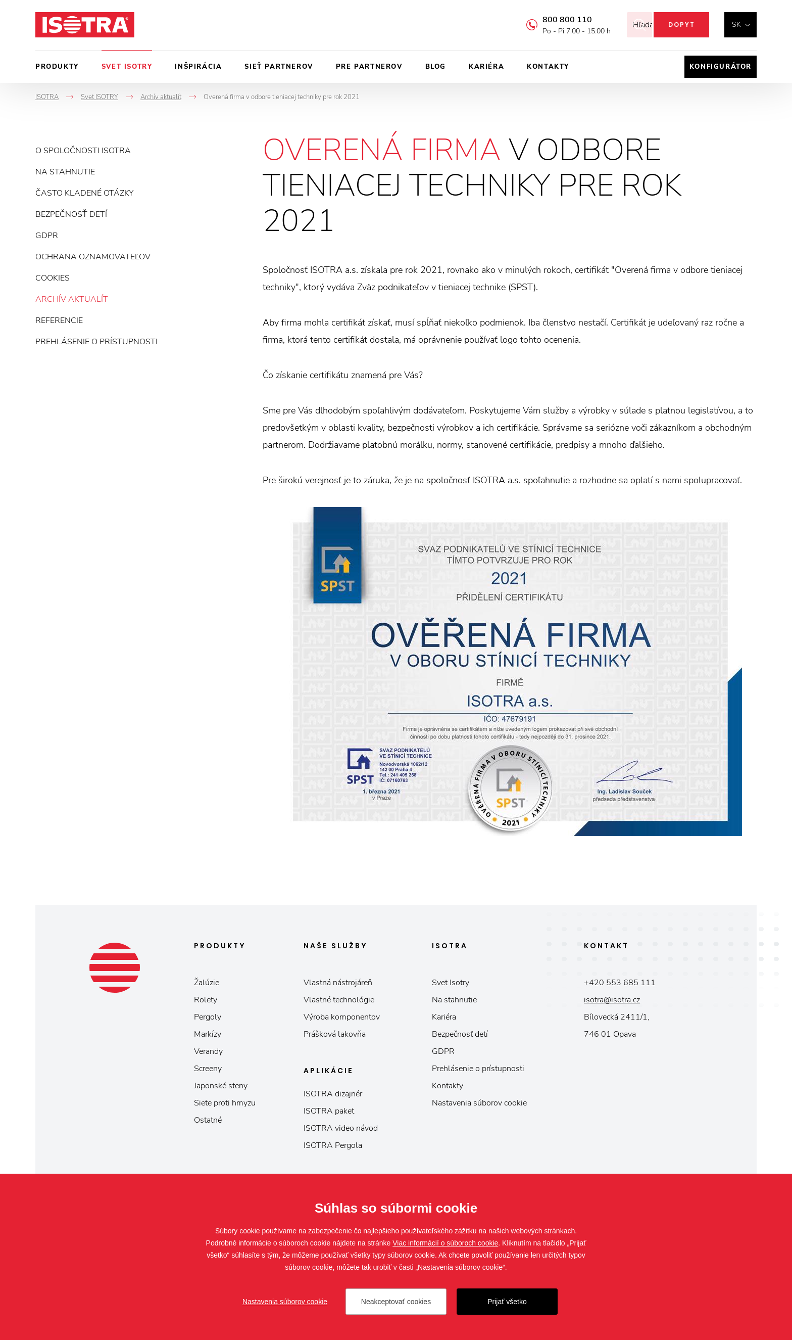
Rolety (205, 999)
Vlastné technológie (339, 999)
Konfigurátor (720, 66)
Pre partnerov (369, 66)
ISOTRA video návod (341, 1128)
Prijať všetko (507, 1302)
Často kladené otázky (84, 193)
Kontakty (548, 66)
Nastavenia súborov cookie (479, 1102)
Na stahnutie (65, 171)
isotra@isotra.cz (612, 999)
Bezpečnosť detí (71, 214)
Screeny (208, 1068)
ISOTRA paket (329, 1111)
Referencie (59, 320)
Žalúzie (206, 982)
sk (736, 24)
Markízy (207, 1034)
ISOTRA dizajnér (333, 1093)
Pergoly (207, 1017)
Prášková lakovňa (335, 1034)
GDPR (46, 235)
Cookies (52, 278)
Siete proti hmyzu (225, 1102)
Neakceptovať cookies (396, 1302)
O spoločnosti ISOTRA (83, 150)
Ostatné (208, 1120)
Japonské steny (220, 1085)
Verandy (208, 1051)
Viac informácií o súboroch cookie (445, 1243)
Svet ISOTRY (127, 66)
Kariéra (486, 66)
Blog (435, 66)
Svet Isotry (450, 982)
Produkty (57, 66)
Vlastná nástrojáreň (338, 982)
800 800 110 (553, 19)
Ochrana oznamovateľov (93, 256)
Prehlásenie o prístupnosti (96, 341)
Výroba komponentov (342, 1017)
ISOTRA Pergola (333, 1145)
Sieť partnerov (278, 66)
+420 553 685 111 (620, 982)
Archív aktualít (71, 299)
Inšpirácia (198, 66)
